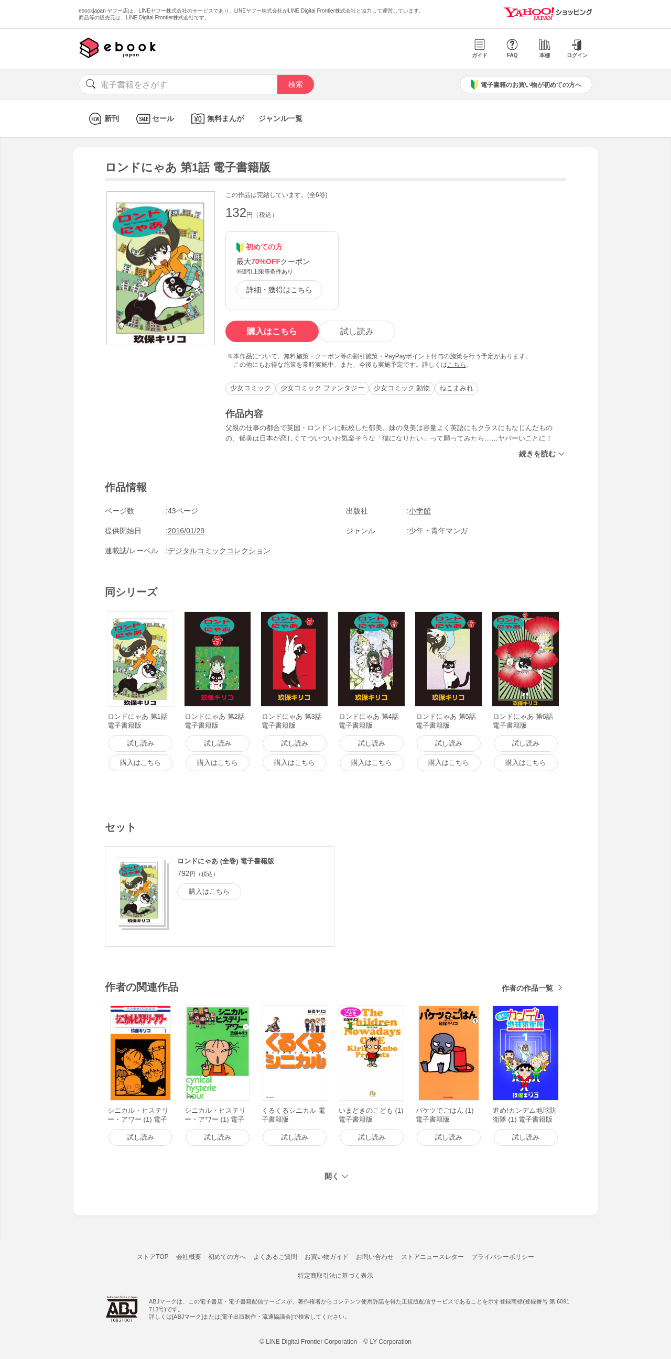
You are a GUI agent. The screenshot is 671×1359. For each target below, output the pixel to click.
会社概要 (188, 1257)
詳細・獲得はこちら (279, 290)
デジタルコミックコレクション (219, 550)
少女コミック (250, 388)
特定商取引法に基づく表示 (335, 1275)
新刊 (102, 118)
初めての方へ (227, 1257)
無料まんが (216, 118)
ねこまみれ (456, 388)
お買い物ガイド (327, 1257)
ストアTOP (152, 1257)
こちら (456, 364)
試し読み (357, 331)
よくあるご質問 (275, 1257)
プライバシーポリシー (502, 1257)
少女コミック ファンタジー (322, 388)
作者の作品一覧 (527, 988)
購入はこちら (272, 331)
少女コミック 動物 (402, 388)
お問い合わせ (375, 1257)
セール (154, 118)
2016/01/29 (186, 531)
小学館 (420, 511)
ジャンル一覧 (280, 118)
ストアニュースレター (432, 1257)
